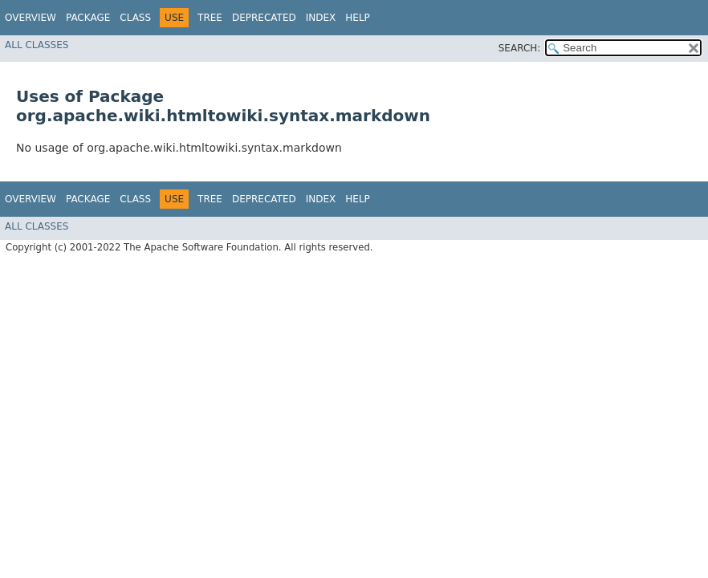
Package (88, 17)
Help (357, 17)
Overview (30, 17)
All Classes (36, 45)
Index (321, 17)
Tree (209, 17)
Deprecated (264, 17)
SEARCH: (519, 48)
